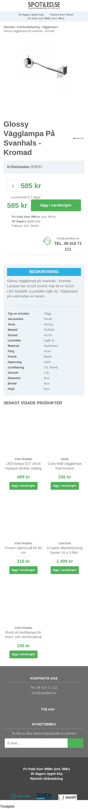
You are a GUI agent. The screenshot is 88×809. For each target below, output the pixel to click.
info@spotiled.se (68, 238)
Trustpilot (7, 806)
